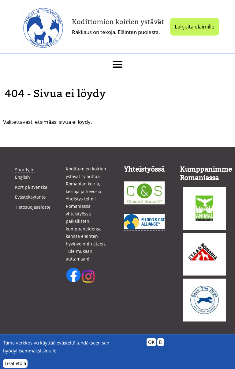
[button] (117, 65)
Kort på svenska (31, 187)
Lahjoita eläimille (194, 26)
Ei (160, 344)
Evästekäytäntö (30, 197)
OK (151, 344)
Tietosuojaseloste (32, 207)
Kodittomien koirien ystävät (118, 22)
